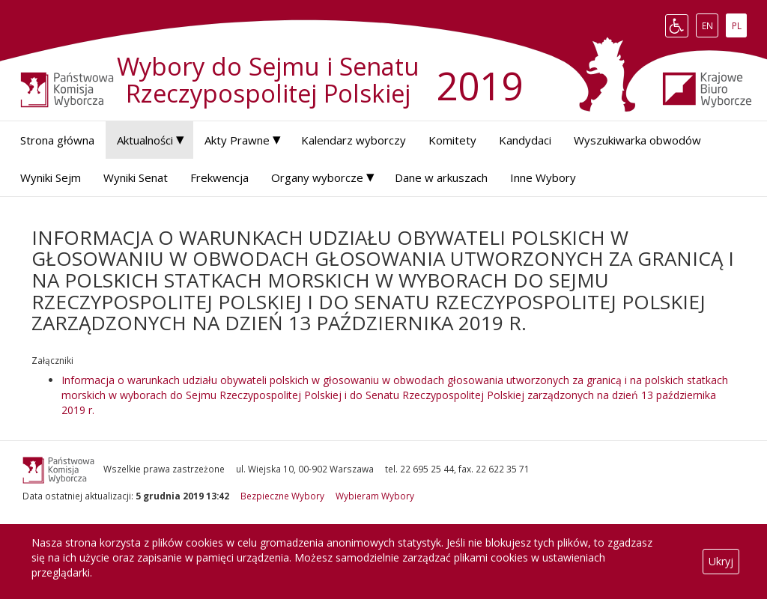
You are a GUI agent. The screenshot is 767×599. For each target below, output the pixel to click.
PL (739, 25)
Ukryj (721, 561)
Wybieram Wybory (375, 496)
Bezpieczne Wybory (282, 496)
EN (710, 25)
